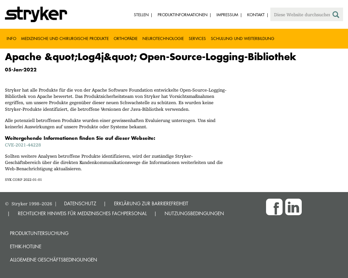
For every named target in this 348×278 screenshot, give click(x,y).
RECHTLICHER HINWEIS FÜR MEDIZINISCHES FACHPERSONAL (82, 213)
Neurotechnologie (163, 38)
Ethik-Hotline (25, 246)
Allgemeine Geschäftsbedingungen (53, 260)
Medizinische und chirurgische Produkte (65, 38)
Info (11, 38)
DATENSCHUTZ (80, 203)
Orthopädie (125, 38)
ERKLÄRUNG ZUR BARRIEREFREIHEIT (151, 203)
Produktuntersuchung (39, 233)
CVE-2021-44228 (23, 144)
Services (197, 38)
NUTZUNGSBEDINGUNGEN (194, 213)
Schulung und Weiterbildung (242, 38)
